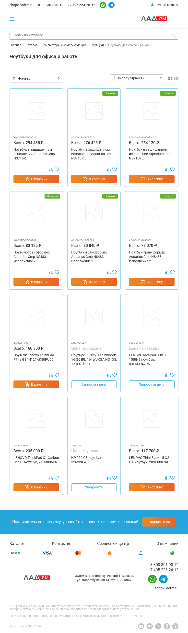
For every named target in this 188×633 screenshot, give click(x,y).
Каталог (17, 543)
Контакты (61, 543)
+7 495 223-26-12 (81, 5)
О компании (167, 543)
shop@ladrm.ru (22, 5)
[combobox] (94, 36)
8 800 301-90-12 (50, 5)
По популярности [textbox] (130, 78)
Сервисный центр (113, 543)
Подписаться (159, 522)
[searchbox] (93, 35)
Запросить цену (93, 384)
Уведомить (94, 487)
